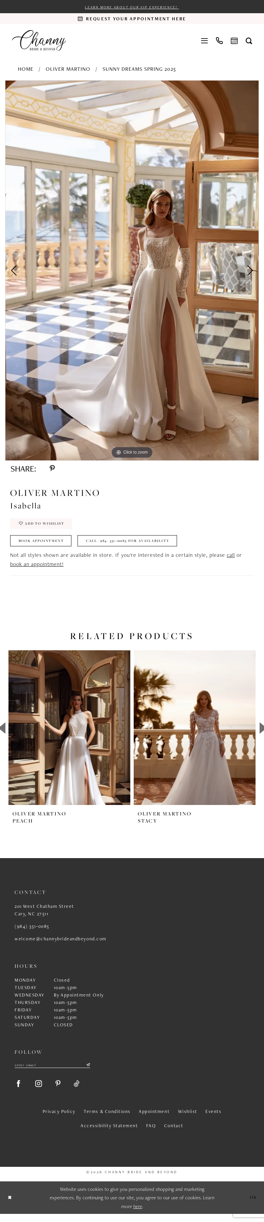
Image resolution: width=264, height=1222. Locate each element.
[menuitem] (204, 40)
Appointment (154, 1119)
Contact (173, 1134)
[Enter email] (52, 1071)
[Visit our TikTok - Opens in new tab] (83, 1090)
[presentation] (69, 733)
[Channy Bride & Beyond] (39, 40)
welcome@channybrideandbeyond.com (61, 944)
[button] (204, 40)
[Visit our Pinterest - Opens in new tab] (63, 1090)
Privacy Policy (59, 1119)
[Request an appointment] (132, 19)
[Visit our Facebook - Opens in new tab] (19, 1090)
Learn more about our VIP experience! (132, 7)
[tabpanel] (132, 271)
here (137, 1214)
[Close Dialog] (10, 1206)
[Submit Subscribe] (87, 1071)
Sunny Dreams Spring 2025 (139, 69)
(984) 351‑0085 (32, 932)
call (231, 560)
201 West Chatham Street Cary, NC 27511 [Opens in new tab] (44, 915)
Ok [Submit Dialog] (253, 1205)
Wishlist (187, 1119)
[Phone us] (219, 40)
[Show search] (249, 41)
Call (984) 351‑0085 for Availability (141, 546)
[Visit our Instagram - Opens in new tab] (41, 1090)
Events (213, 1119)
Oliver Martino (68, 69)
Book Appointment (44, 546)
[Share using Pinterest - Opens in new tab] (53, 469)
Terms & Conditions (107, 1119)
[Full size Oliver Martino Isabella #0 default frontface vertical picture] (132, 271)
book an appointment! (37, 569)
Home (26, 69)
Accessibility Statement (109, 1134)
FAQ (151, 1134)
